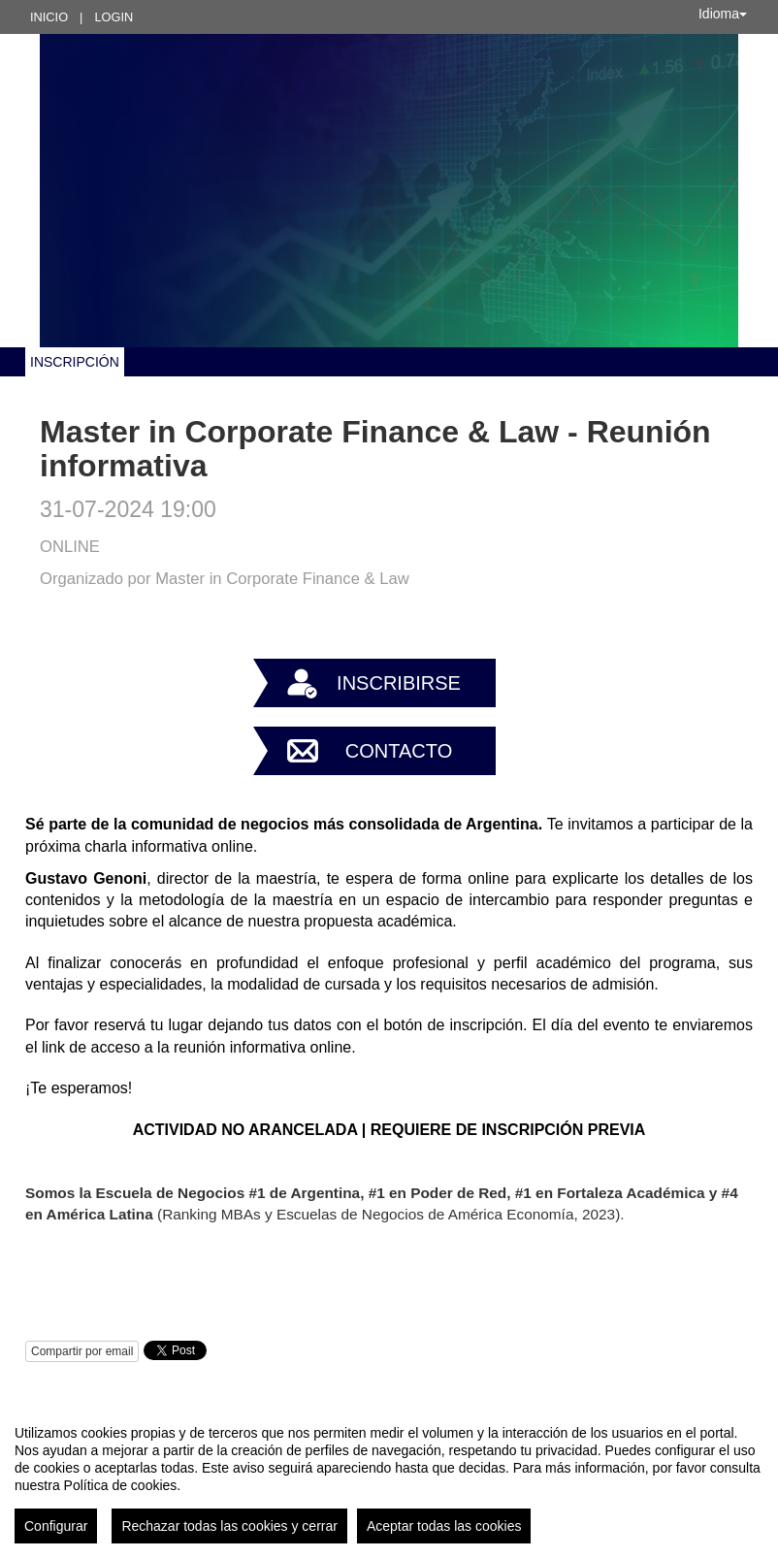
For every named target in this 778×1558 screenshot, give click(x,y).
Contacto (398, 751)
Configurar (55, 1526)
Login (113, 17)
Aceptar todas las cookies (444, 1526)
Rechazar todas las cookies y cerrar (229, 1526)
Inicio (49, 17)
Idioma (722, 13)
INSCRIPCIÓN (74, 362)
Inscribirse (399, 683)
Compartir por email (82, 1351)
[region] (389, 1476)
